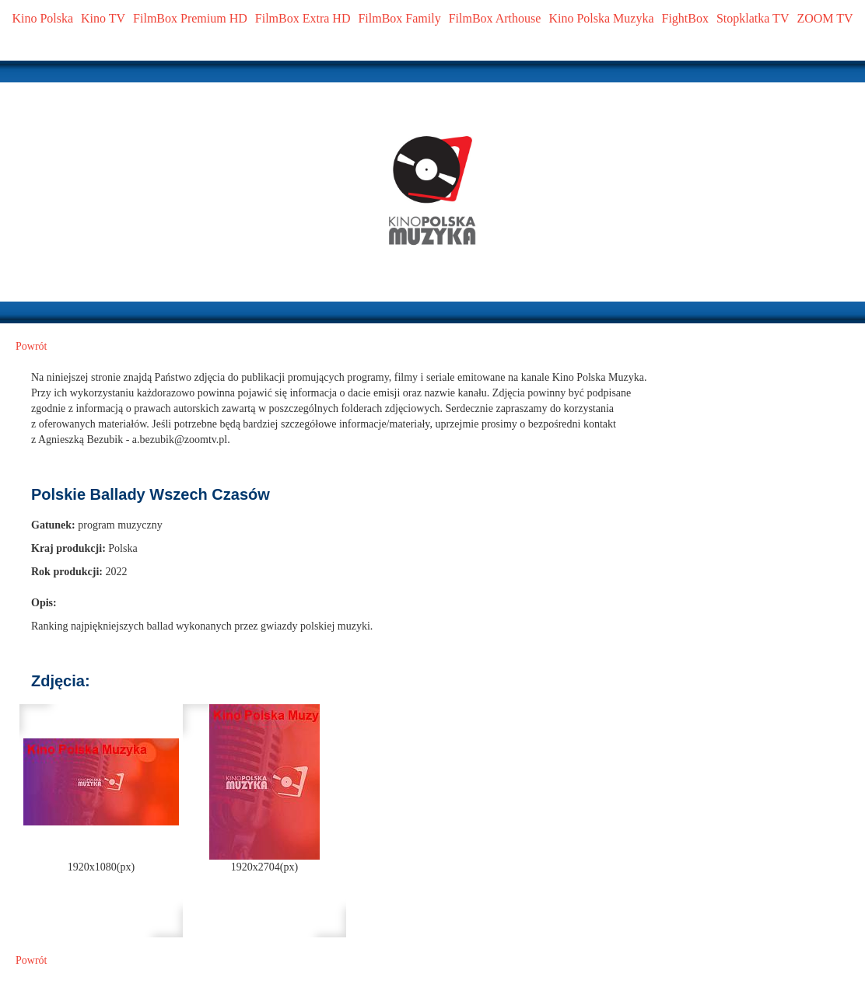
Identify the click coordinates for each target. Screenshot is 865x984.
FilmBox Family (399, 18)
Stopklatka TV (752, 18)
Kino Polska (42, 18)
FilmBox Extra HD (303, 18)
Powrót (31, 346)
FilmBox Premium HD (190, 18)
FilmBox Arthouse (495, 18)
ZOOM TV (825, 18)
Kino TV (103, 18)
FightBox (685, 18)
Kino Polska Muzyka (600, 18)
